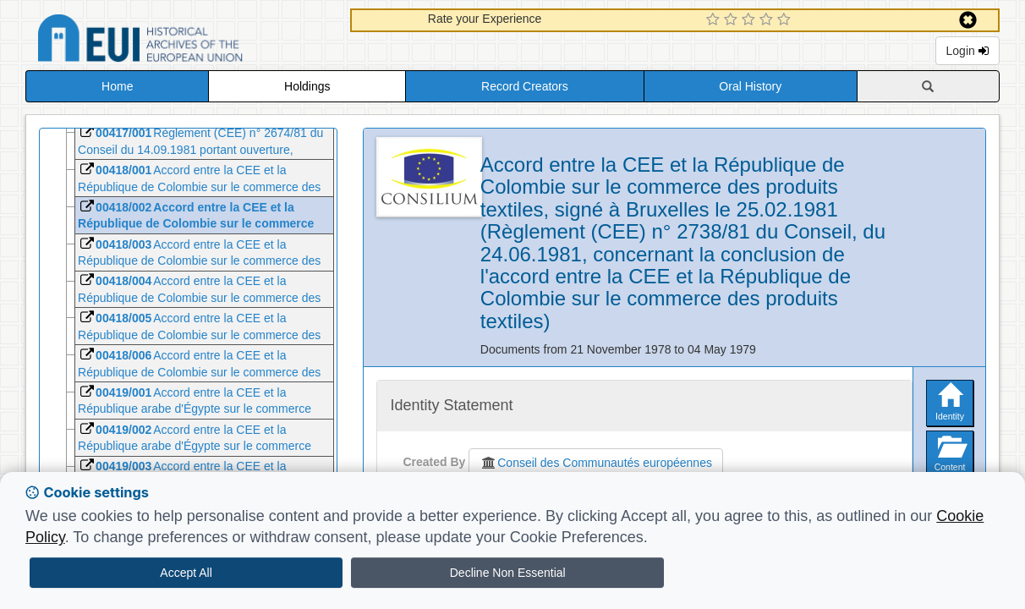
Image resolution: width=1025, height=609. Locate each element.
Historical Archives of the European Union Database (187, 41)
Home (117, 86)
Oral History (750, 86)
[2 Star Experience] (733, 20)
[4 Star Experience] (768, 20)
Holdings (307, 86)
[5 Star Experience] (786, 20)
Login (967, 51)
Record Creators (524, 86)
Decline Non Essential (508, 572)
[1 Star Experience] (715, 20)
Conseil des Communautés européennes (596, 462)
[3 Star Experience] (750, 20)
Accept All (185, 572)
